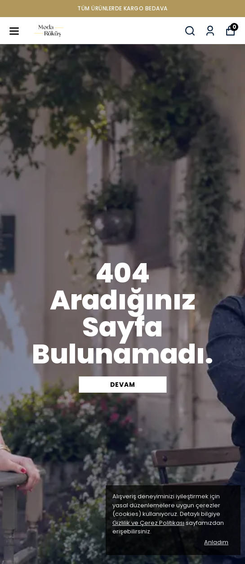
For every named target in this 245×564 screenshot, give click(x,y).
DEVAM (122, 384)
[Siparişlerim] (210, 30)
